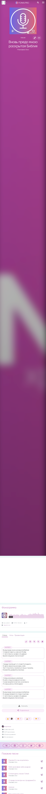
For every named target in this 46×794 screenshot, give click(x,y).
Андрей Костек (7, 625)
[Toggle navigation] (43, 2)
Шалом (11, 787)
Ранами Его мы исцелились (18, 760)
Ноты (11, 635)
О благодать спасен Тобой (19, 774)
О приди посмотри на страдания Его (22, 780)
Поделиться (23, 710)
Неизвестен (23, 50)
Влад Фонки (6, 726)
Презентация (19, 635)
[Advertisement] (23, 580)
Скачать (23, 706)
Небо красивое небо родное (20, 767)
